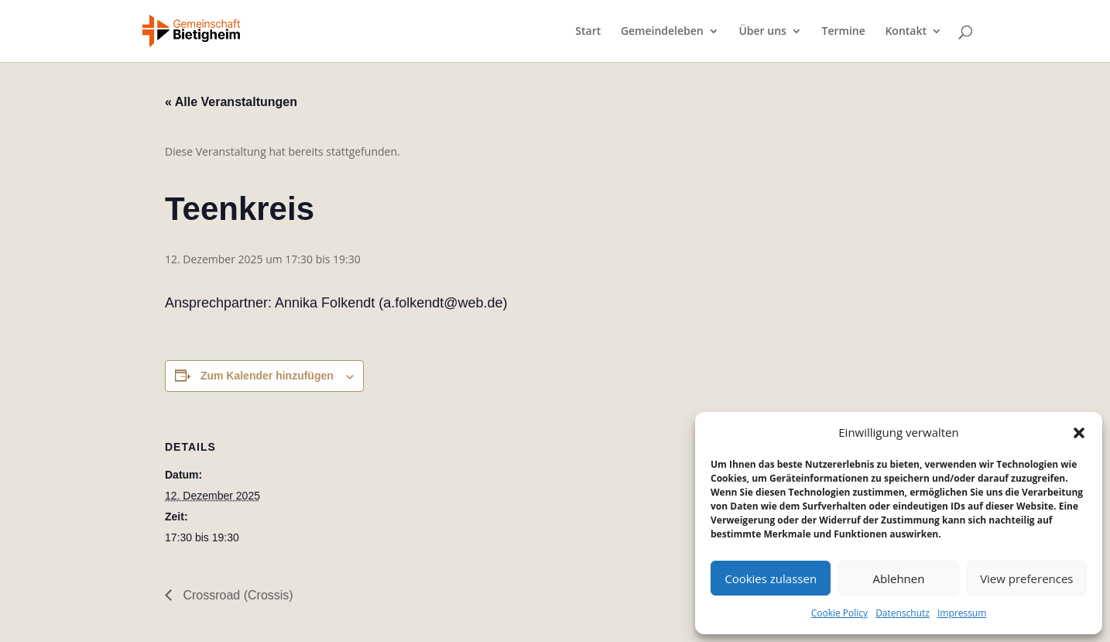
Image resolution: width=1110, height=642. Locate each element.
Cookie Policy (839, 613)
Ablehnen (899, 578)
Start (588, 32)
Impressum (961, 613)
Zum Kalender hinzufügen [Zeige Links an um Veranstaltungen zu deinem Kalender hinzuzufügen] (267, 375)
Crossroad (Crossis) (236, 595)
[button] (1079, 433)
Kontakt (906, 32)
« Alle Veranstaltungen (231, 101)
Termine (843, 32)
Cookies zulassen (771, 578)
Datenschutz (902, 613)
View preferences (1026, 578)
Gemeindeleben (662, 32)
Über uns (762, 32)
